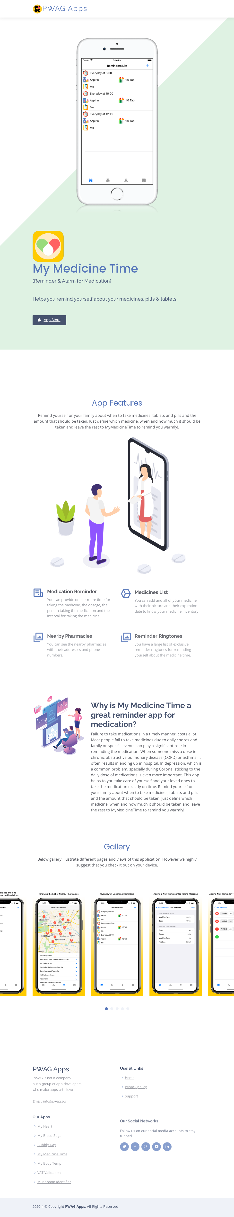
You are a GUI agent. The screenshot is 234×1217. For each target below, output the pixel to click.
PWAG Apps (64, 8)
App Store (49, 343)
